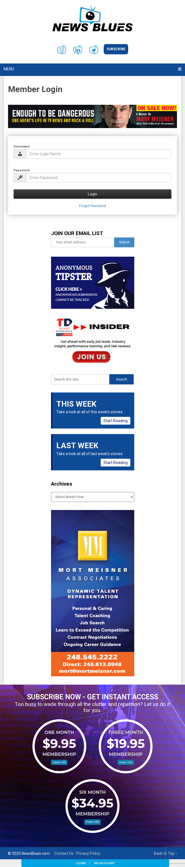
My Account (104, 863)
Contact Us (64, 853)
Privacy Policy (88, 853)
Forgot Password (92, 206)
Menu (9, 69)
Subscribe (116, 49)
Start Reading (115, 421)
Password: (22, 170)
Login (80, 863)
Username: (22, 146)
